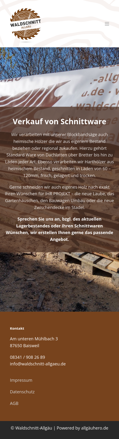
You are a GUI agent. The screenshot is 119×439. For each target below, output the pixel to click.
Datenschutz (22, 392)
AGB (14, 403)
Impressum (21, 380)
